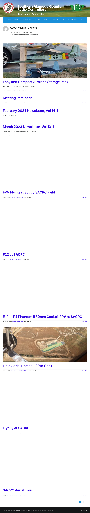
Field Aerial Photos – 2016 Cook (27, 366)
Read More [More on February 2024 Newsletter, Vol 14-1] (84, 119)
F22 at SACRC (14, 254)
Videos (21, 197)
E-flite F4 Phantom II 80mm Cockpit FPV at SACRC (42, 317)
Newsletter (12, 119)
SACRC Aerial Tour (17, 490)
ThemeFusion (29, 510)
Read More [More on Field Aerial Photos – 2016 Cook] (84, 370)
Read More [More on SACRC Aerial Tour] (84, 495)
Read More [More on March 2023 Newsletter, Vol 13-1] (84, 135)
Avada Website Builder (19, 510)
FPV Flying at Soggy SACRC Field (29, 192)
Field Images (13, 370)
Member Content (15, 197)
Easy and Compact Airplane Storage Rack (35, 82)
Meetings (15, 102)
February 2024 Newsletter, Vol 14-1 (30, 111)
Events (11, 102)
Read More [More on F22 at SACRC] (84, 259)
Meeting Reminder (17, 98)
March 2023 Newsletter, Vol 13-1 (28, 127)
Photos (26, 370)
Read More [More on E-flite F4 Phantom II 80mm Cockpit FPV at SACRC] (84, 321)
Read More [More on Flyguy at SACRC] (84, 432)
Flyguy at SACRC (16, 428)
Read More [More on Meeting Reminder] (84, 102)
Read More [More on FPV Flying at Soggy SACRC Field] (84, 197)
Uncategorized (15, 90)
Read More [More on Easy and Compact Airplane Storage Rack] (84, 90)
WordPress (50, 510)
